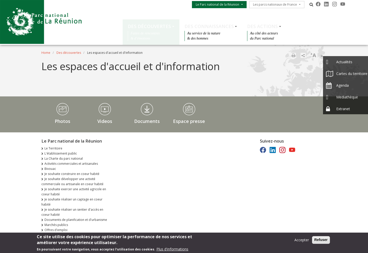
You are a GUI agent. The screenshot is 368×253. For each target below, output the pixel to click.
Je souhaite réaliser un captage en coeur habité (71, 202)
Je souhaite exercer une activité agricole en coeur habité (73, 191)
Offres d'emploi (55, 230)
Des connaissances (209, 26)
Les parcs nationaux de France (275, 4)
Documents (147, 121)
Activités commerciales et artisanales (71, 163)
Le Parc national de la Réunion (217, 4)
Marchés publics (56, 225)
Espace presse (189, 121)
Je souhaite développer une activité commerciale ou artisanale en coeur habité (72, 181)
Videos (104, 121)
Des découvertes (149, 26)
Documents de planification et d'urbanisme (75, 220)
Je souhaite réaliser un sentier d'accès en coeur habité (72, 212)
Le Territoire (53, 148)
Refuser (321, 240)
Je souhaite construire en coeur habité (71, 174)
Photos (62, 121)
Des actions (262, 26)
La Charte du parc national (63, 158)
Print (293, 55)
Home (45, 52)
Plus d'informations (172, 249)
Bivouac (50, 169)
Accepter (301, 240)
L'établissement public (60, 153)
